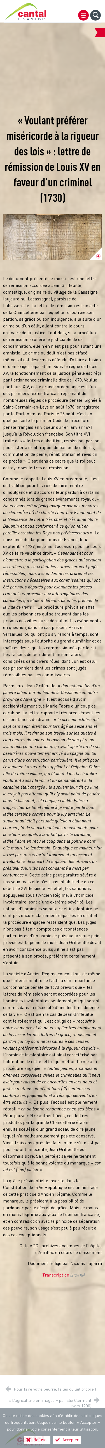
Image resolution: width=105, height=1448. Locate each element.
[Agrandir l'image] (52, 237)
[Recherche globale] (95, 15)
